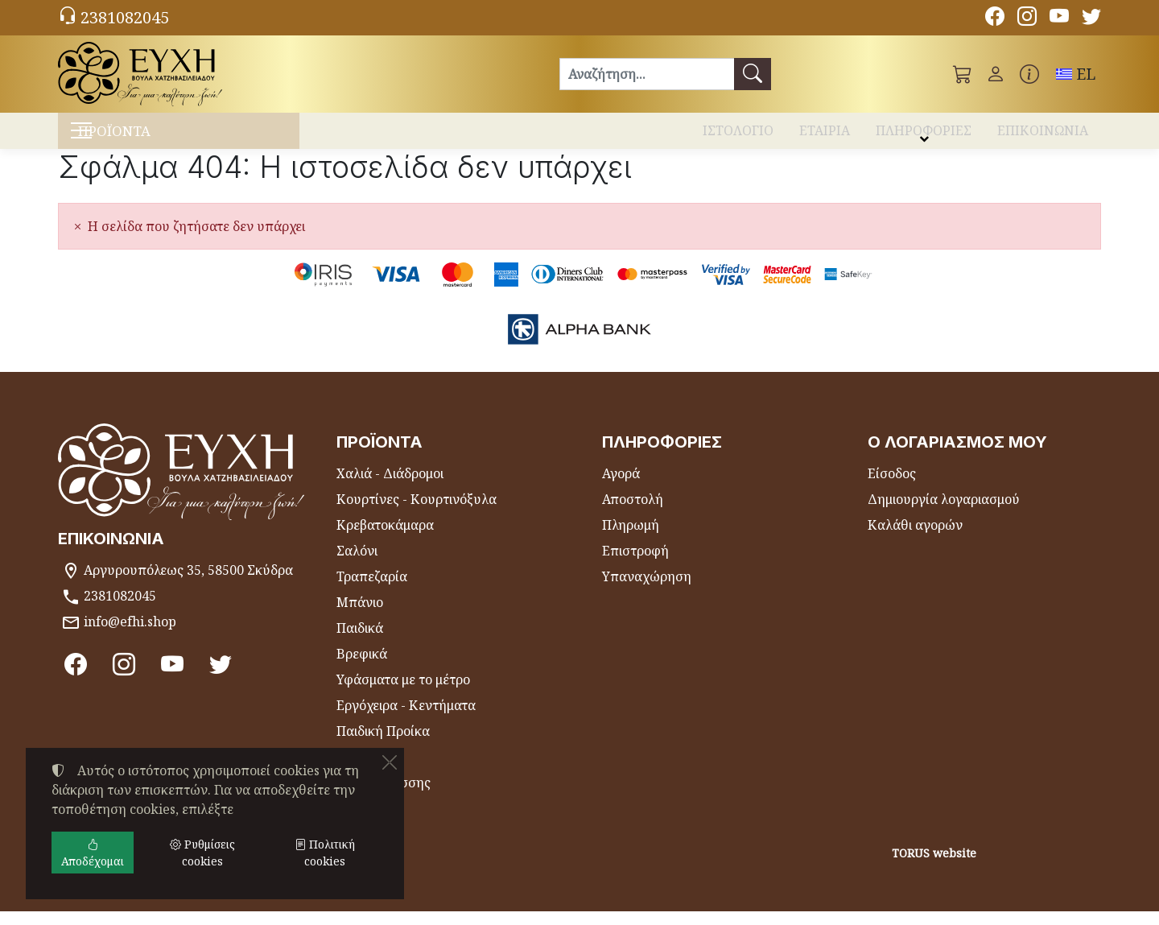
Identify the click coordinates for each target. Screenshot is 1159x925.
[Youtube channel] (1059, 18)
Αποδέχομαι (92, 852)
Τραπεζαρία (371, 590)
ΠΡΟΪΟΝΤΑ (145, 137)
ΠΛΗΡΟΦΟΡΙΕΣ (923, 135)
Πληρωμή (630, 538)
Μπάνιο (359, 616)
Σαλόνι (356, 564)
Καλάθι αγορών (915, 538)
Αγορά (621, 487)
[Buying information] (1029, 74)
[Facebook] (994, 18)
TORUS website (934, 866)
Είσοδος (892, 487)
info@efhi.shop (130, 635)
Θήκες (355, 770)
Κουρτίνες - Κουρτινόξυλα (416, 513)
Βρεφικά (361, 667)
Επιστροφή (635, 564)
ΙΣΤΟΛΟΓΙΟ (738, 135)
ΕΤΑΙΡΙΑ (824, 135)
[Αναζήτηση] (646, 74)
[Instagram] (1027, 18)
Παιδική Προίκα (383, 745)
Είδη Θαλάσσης (383, 796)
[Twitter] (1091, 18)
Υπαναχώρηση (646, 590)
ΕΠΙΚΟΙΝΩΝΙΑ (1042, 135)
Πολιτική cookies (325, 852)
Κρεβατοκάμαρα (385, 538)
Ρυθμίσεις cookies (120, 902)
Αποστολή (632, 513)
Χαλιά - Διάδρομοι (389, 487)
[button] (963, 74)
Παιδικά (359, 641)
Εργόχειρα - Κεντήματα (406, 719)
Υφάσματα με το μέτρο (403, 693)
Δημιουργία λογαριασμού (944, 513)
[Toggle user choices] (996, 74)
